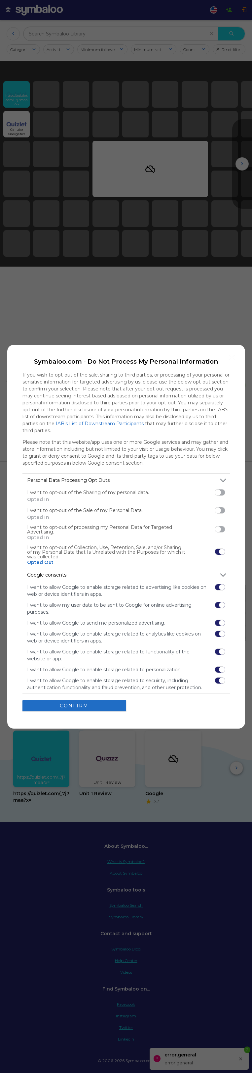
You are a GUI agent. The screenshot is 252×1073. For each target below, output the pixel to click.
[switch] (220, 492)
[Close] (232, 357)
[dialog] (126, 537)
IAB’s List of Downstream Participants (100, 424)
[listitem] (126, 480)
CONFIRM (74, 706)
